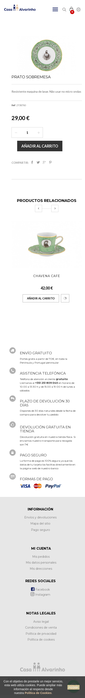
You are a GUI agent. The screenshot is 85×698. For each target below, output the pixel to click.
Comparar (65, 298)
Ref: (14, 105)
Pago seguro (40, 530)
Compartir (32, 162)
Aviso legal (41, 622)
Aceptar (73, 687)
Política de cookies (41, 639)
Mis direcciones (41, 569)
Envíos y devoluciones (40, 517)
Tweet (38, 162)
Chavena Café (46, 276)
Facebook (40, 589)
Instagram (40, 595)
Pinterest (50, 162)
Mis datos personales (41, 562)
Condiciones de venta (41, 627)
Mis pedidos (41, 557)
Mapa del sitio (40, 523)
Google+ (44, 162)
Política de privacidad (41, 634)
